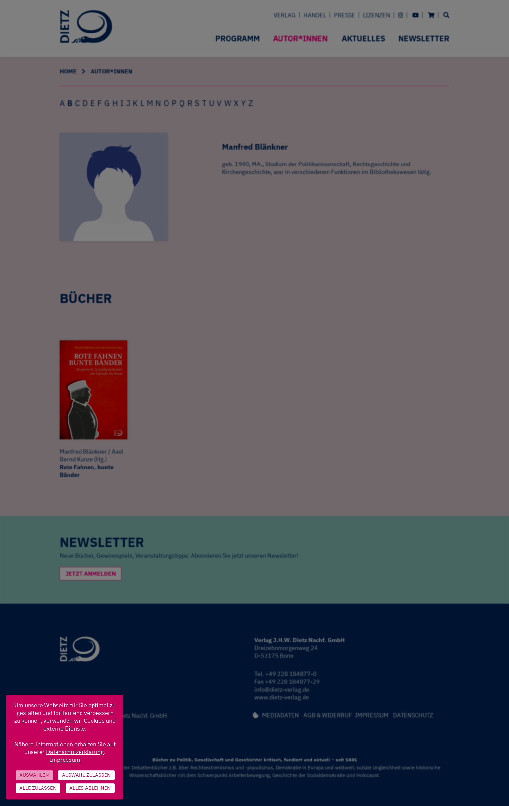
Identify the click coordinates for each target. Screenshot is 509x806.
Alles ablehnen (90, 788)
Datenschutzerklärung (75, 752)
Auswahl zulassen (86, 775)
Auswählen (34, 775)
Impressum (65, 759)
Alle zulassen (37, 788)
